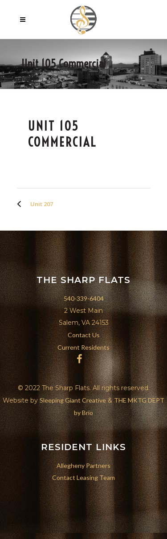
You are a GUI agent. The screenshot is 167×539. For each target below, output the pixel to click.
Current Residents (83, 347)
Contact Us (84, 335)
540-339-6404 (84, 298)
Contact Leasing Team (83, 477)
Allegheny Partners (83, 465)
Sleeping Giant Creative (73, 400)
